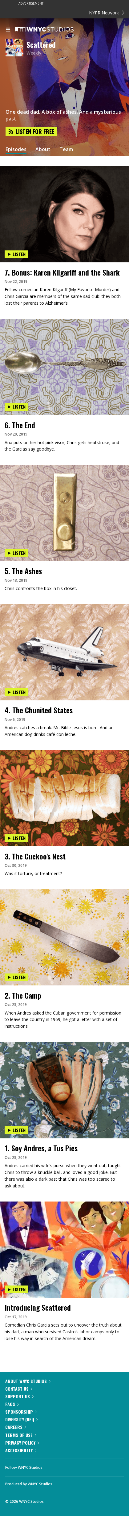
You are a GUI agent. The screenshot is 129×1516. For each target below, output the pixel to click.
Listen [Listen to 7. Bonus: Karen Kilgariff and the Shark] (16, 254)
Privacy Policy (22, 1442)
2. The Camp (23, 995)
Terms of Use (20, 1435)
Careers (15, 1427)
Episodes (16, 149)
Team (66, 149)
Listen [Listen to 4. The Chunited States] (16, 692)
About (42, 149)
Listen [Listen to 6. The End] (16, 406)
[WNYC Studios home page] (52, 29)
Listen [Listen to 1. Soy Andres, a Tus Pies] (16, 1130)
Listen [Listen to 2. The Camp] (16, 977)
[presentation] (64, 190)
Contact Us (18, 1388)
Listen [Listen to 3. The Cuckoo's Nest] (16, 838)
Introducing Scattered (38, 1307)
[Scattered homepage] (16, 48)
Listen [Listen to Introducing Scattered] (16, 1289)
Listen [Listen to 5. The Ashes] (16, 553)
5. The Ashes (23, 570)
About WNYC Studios (27, 1381)
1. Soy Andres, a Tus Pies (41, 1147)
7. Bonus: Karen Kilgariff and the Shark (62, 272)
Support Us (19, 1396)
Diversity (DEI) (21, 1419)
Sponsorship (21, 1411)
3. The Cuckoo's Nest (35, 856)
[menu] (8, 30)
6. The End (20, 424)
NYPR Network (106, 13)
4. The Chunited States (39, 709)
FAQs (12, 1404)
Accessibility (20, 1450)
